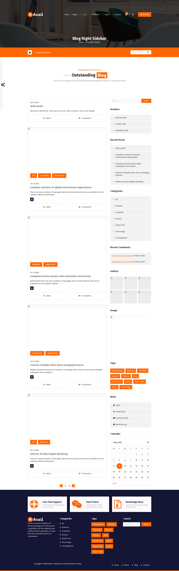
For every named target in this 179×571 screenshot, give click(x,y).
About (126, 565)
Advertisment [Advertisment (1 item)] (98, 497)
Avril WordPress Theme (72, 564)
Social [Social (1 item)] (109, 519)
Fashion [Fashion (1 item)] (108, 503)
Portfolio (95, 14)
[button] (148, 52)
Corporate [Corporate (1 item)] (97, 503)
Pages (75, 14)
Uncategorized (67, 519)
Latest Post (66, 511)
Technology (66, 515)
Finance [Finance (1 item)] (96, 508)
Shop (107, 14)
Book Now (144, 14)
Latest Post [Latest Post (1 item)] (97, 514)
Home (66, 14)
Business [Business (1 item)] (111, 497)
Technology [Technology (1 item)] (97, 525)
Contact (118, 14)
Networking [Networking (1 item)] (97, 519)
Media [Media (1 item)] (109, 514)
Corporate (66, 504)
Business (65, 500)
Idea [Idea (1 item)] (105, 508)
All (63, 496)
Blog (84, 14)
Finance (65, 508)
